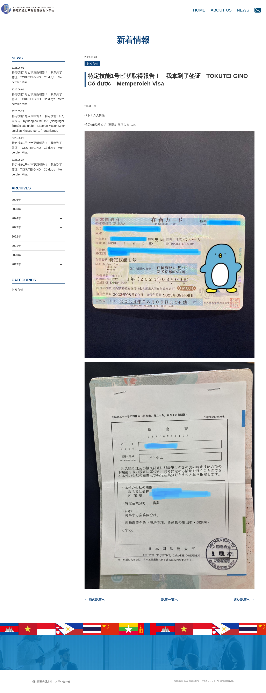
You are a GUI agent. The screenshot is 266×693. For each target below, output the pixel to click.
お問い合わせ (62, 681)
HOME (199, 10)
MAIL (257, 10)
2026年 (16, 199)
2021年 (16, 245)
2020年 (16, 255)
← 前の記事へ (95, 599)
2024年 (16, 218)
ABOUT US (221, 10)
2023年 (16, 227)
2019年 (16, 264)
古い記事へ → (244, 599)
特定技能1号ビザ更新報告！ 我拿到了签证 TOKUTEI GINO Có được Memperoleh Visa (38, 77)
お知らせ (92, 63)
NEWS (243, 10)
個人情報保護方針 (42, 681)
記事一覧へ (169, 599)
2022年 (16, 236)
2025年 (16, 209)
